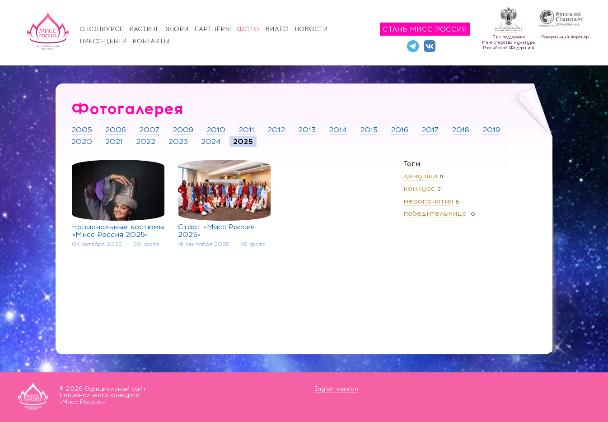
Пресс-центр (103, 41)
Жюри (176, 29)
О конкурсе (101, 29)
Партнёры (212, 29)
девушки (420, 176)
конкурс (419, 188)
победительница (435, 213)
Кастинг (144, 29)
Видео (277, 29)
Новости (311, 29)
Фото (248, 29)
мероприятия (428, 201)
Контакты (150, 41)
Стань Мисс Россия (425, 29)
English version (336, 388)
